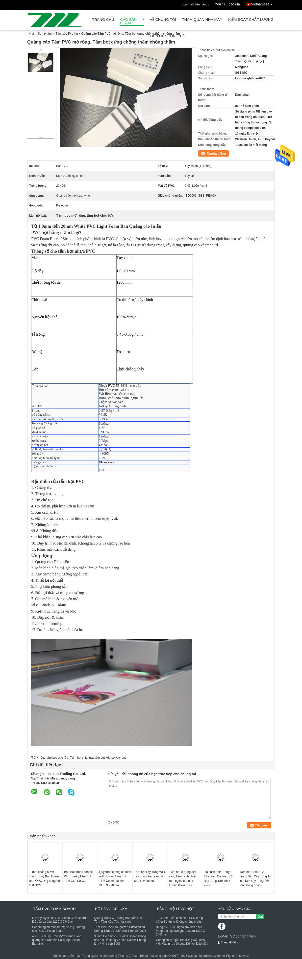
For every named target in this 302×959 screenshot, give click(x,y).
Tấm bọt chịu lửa (81, 757)
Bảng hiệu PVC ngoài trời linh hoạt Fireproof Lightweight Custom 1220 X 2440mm (180, 930)
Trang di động (228, 942)
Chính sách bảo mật (66, 956)
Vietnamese (263, 3)
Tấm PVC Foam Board (54, 909)
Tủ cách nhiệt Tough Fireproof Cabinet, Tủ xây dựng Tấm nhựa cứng (218, 878)
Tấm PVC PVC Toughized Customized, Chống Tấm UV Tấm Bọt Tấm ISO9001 (120, 929)
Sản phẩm (44, 33)
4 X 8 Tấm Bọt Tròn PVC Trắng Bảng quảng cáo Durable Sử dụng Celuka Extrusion (56, 940)
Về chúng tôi (163, 20)
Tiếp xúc (203, 153)
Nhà (31, 33)
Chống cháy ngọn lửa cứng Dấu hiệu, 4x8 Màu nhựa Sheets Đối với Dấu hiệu (182, 941)
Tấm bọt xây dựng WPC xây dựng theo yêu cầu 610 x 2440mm (150, 876)
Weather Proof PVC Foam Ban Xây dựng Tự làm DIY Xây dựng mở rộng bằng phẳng (255, 878)
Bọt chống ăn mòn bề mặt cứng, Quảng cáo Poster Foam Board (58, 929)
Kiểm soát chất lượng (251, 20)
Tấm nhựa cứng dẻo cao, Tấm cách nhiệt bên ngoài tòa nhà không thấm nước (183, 878)
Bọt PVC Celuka (111, 909)
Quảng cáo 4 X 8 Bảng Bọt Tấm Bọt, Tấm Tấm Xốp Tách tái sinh (118, 919)
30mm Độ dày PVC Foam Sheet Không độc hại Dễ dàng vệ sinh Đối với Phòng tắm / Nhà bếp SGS (120, 940)
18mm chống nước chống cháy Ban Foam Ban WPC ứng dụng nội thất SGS (44, 878)
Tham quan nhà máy (202, 20)
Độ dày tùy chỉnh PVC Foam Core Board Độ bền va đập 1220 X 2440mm (59, 919)
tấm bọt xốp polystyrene (110, 757)
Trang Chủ (103, 20)
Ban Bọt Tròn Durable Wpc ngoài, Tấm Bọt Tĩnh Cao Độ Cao (78, 876)
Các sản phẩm (128, 21)
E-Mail (223, 936)
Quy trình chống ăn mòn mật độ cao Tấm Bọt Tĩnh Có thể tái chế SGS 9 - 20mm (115, 878)
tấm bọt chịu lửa (57, 757)
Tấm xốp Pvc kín (66, 33)
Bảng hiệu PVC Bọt (175, 909)
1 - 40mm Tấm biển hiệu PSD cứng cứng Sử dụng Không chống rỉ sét (179, 919)
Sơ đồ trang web (242, 936)
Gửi (260, 916)
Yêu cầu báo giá (227, 4)
